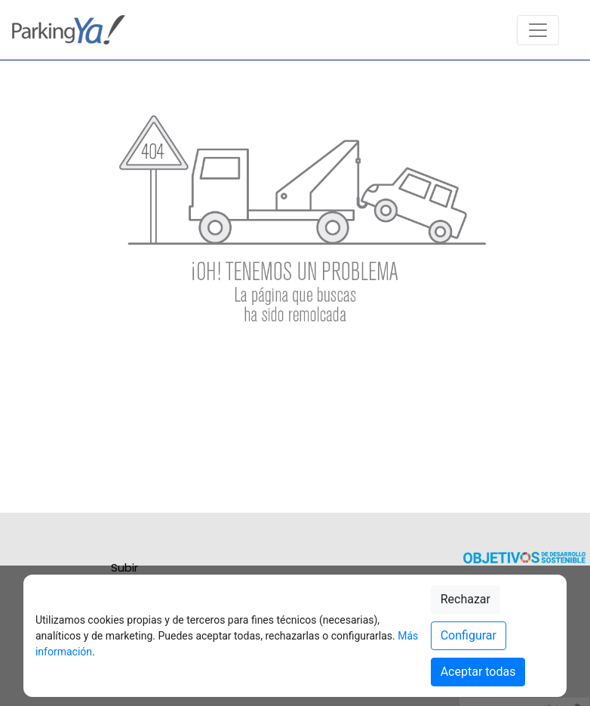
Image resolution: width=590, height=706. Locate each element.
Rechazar (465, 599)
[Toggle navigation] (538, 30)
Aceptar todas (478, 671)
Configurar (468, 635)
